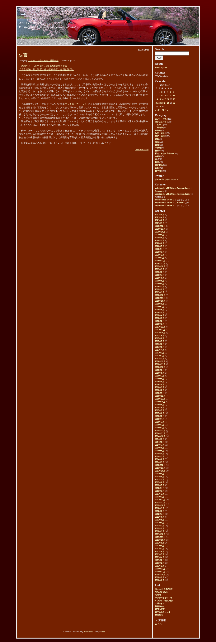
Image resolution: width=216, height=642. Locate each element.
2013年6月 (159, 482)
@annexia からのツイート (166, 179)
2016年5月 (159, 382)
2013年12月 (160, 465)
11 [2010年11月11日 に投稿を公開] (168, 96)
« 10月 (158, 110)
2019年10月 (160, 266)
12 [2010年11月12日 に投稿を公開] (171, 96)
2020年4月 (159, 249)
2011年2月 (159, 563)
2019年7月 (159, 275)
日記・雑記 (160, 136)
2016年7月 (159, 376)
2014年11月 (160, 433)
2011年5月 (159, 554)
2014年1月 (159, 462)
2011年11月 (160, 537)
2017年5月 (159, 347)
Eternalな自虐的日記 (164, 589)
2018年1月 (159, 324)
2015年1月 (159, 428)
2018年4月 (159, 315)
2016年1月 (159, 393)
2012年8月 (159, 511)
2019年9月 (159, 269)
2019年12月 (160, 261)
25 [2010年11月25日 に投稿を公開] (168, 103)
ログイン (159, 624)
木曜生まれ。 (161, 603)
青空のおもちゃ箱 (162, 612)
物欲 (157, 151)
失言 (23, 55)
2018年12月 (160, 295)
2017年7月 (159, 341)
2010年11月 (160, 572)
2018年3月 (159, 318)
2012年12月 (160, 500)
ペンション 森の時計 (164, 601)
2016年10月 (160, 367)
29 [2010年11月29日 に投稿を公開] (159, 107)
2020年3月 (159, 252)
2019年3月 (159, 286)
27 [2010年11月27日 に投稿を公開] (174, 103)
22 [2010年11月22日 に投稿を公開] (159, 103)
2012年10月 (160, 505)
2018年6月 (159, 310)
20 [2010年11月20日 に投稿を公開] (174, 99)
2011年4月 (159, 557)
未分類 (158, 148)
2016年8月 (159, 373)
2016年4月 (159, 384)
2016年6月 (159, 379)
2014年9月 (159, 439)
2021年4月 (159, 217)
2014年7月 (159, 445)
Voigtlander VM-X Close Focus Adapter (172, 188)
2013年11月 (160, 468)
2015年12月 (160, 396)
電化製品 (159, 165)
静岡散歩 (159, 615)
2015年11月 (160, 399)
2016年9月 (159, 370)
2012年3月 (159, 526)
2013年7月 (159, 479)
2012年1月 (159, 531)
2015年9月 (159, 405)
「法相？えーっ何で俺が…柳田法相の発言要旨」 (44, 66)
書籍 (157, 145)
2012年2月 (159, 528)
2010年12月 (160, 569)
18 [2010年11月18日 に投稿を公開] (168, 99)
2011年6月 (159, 551)
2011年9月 (159, 543)
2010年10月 (160, 574)
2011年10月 (160, 540)
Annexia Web (30, 23)
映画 (157, 142)
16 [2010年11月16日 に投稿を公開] (162, 99)
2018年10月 (160, 301)
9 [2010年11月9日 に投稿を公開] (161, 96)
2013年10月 (160, 471)
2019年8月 (159, 272)
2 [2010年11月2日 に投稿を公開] (161, 92)
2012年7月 (159, 514)
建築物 (158, 130)
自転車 (158, 156)
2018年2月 (159, 321)
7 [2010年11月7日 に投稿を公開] (156, 96)
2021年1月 (159, 223)
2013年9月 (159, 474)
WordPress (88, 632)
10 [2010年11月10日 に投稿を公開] (165, 96)
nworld (158, 595)
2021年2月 (159, 220)
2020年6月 (159, 243)
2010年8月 (159, 580)
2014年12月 (160, 430)
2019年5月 (159, 281)
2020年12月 (160, 226)
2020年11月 (160, 229)
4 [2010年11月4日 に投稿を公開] (167, 92)
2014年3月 (159, 456)
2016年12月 (160, 361)
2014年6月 (159, 448)
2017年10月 (160, 333)
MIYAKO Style (161, 592)
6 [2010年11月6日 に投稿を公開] (173, 92)
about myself (161, 67)
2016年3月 (159, 387)
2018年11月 (160, 298)
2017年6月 (159, 344)
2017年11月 (160, 330)
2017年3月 (159, 353)
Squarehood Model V (164, 200)
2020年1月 (159, 258)
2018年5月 (159, 312)
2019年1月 (159, 292)
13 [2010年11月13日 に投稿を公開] (174, 96)
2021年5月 (159, 214)
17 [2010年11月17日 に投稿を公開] (165, 99)
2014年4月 (159, 454)
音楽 (157, 168)
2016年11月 (160, 364)
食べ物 (158, 171)
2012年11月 (160, 502)
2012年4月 (159, 523)
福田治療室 (160, 609)
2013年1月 (159, 497)
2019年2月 (159, 289)
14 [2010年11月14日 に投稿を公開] (157, 99)
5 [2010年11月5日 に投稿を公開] (170, 92)
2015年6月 (159, 413)
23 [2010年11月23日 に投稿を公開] (162, 103)
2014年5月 (159, 451)
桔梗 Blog (159, 606)
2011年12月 (160, 534)
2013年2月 (159, 494)
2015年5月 (159, 416)
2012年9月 (159, 508)
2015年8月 (159, 407)
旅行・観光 (160, 133)
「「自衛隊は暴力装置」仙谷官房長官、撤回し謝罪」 (46, 69)
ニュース (159, 125)
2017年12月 (160, 327)
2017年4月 (159, 350)
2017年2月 (159, 356)
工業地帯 (159, 128)
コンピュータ (161, 122)
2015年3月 (159, 422)
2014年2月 (159, 459)
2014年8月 (159, 442)
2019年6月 (159, 278)
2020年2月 (159, 255)
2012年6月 (159, 517)
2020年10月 (160, 232)
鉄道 (157, 162)
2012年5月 (159, 520)
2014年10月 (160, 436)
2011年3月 (159, 560)
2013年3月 (159, 491)
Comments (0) (142, 149)
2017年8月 (159, 338)
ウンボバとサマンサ (163, 598)
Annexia (158, 191)
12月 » (165, 110)
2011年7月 (159, 549)
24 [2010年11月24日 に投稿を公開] (165, 103)
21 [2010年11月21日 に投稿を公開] (157, 103)
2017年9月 (159, 335)
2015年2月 (159, 425)
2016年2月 (159, 390)
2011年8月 (159, 546)
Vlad (103, 632)
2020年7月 (159, 240)
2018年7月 (159, 307)
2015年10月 (160, 402)
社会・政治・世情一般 (164, 153)
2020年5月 (159, 246)
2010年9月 (159, 577)
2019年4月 (159, 284)
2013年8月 (159, 477)
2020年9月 (159, 235)
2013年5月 (159, 485)
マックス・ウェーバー (76, 104)
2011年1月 (159, 566)
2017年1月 (159, 358)
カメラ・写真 (161, 119)
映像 (157, 139)
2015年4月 (159, 419)
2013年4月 (159, 488)
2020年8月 (159, 238)
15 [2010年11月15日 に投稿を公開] (159, 99)
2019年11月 (160, 263)
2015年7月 (159, 410)
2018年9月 (159, 304)
